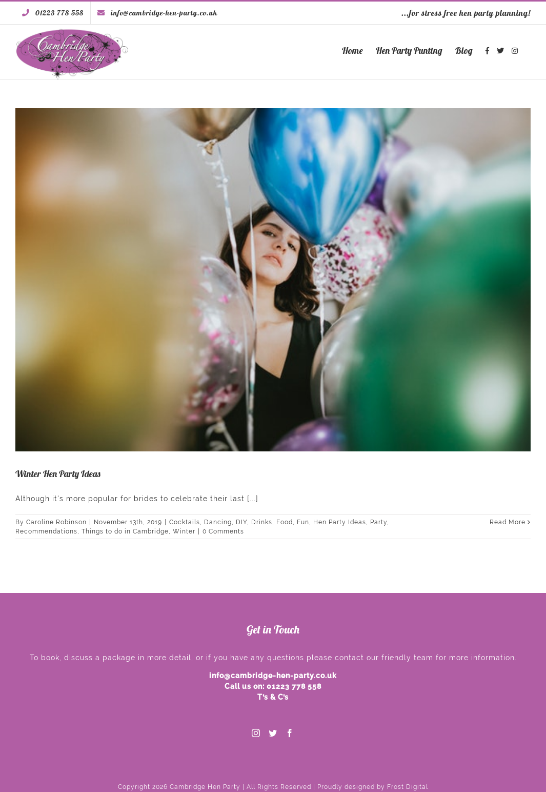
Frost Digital (407, 786)
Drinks (261, 522)
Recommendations (46, 531)
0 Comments (223, 531)
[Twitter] (273, 733)
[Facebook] (290, 733)
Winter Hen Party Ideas (57, 474)
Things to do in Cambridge (125, 531)
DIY (241, 522)
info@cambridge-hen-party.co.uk (273, 675)
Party (378, 522)
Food (284, 522)
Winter (184, 531)
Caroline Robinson (56, 522)
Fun (303, 522)
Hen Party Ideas (339, 522)
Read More (507, 522)
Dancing (218, 522)
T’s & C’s (273, 697)
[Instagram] (256, 733)
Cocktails (184, 522)
